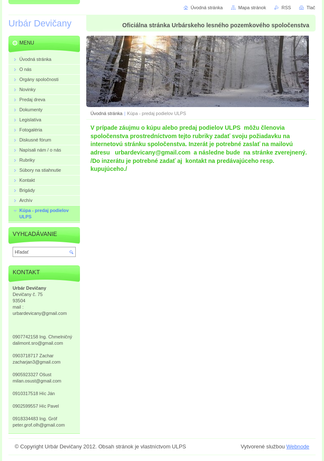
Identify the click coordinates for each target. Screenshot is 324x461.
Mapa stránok (252, 7)
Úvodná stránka (106, 113)
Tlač (310, 7)
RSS (286, 7)
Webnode (297, 446)
